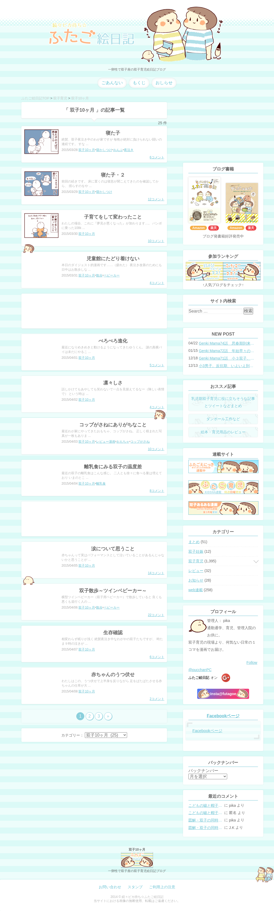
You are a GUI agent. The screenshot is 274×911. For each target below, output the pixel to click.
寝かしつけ (104, 150)
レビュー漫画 (105, 441)
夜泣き (129, 150)
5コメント (157, 365)
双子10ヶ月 (86, 150)
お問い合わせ (110, 887)
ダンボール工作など (223, 419)
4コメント (157, 283)
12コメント (156, 199)
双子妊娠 (195, 551)
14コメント (156, 573)
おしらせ (164, 82)
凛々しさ (113, 383)
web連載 (195, 590)
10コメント (156, 241)
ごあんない (112, 82)
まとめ (194, 542)
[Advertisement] (94, 311)
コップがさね (140, 441)
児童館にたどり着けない (112, 258)
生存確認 (113, 632)
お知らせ (195, 580)
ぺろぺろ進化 (112, 341)
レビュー (195, 571)
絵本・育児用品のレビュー (223, 432)
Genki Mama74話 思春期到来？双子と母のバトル (226, 343)
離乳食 (101, 483)
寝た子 (113, 133)
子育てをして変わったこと (113, 217)
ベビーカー (112, 275)
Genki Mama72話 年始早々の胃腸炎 (226, 351)
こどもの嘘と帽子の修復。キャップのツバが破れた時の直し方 (205, 805)
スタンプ (135, 887)
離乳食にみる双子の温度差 (113, 466)
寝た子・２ (113, 175)
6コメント (157, 157)
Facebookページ (223, 716)
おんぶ (118, 150)
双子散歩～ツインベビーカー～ (113, 590)
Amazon (198, 228)
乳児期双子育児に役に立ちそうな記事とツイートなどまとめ (223, 402)
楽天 (213, 228)
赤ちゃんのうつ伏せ (113, 674)
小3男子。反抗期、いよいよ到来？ (226, 366)
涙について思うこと (113, 548)
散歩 (99, 275)
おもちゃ (122, 441)
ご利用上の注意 (162, 887)
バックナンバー (203, 770)
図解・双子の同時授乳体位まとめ (205, 820)
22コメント (156, 615)
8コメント (157, 491)
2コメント (157, 699)
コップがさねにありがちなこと (113, 424)
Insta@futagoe (223, 694)
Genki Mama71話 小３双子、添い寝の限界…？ (226, 358)
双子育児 (195, 561)
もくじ (139, 82)
